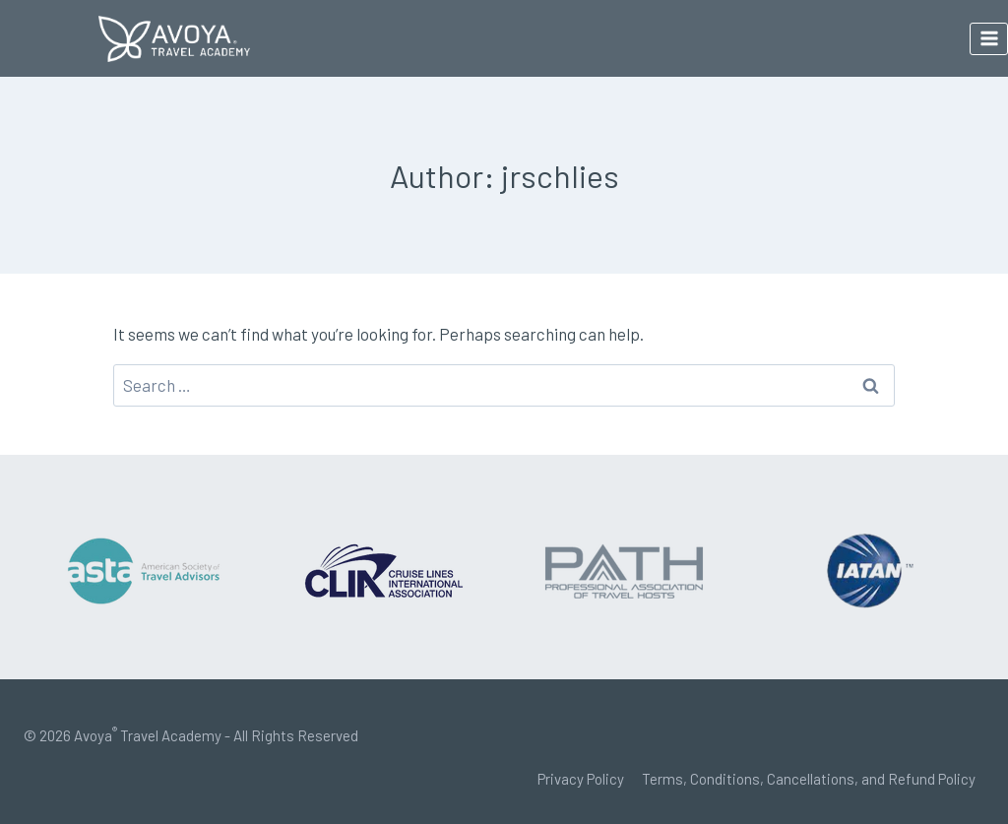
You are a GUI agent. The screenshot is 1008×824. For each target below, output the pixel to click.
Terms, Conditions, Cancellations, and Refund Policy (809, 779)
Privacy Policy (580, 779)
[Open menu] (989, 39)
